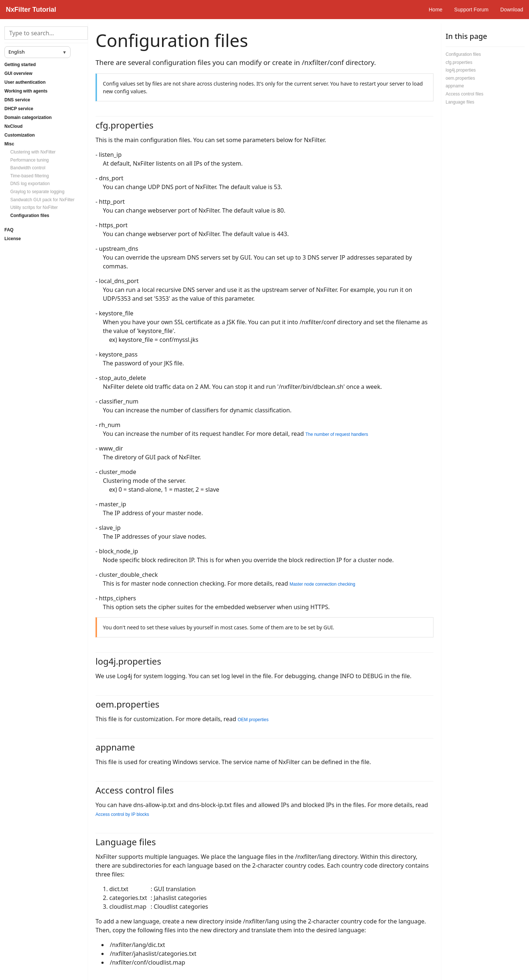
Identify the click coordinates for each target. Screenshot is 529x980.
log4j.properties (461, 70)
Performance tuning (29, 160)
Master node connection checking (322, 584)
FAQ (9, 229)
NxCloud (13, 126)
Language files (460, 102)
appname (455, 85)
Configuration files (29, 215)
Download (511, 9)
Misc (9, 144)
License (12, 238)
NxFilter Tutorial (31, 9)
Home (435, 9)
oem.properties (460, 78)
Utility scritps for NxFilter (34, 207)
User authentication (25, 82)
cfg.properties (459, 62)
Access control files (464, 94)
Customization (19, 135)
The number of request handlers (336, 434)
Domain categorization (28, 117)
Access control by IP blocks (122, 814)
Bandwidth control (27, 167)
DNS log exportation (30, 183)
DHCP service (18, 108)
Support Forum (471, 9)
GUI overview (18, 73)
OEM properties (253, 719)
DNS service (17, 99)
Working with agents (25, 91)
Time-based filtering (29, 175)
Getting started (20, 64)
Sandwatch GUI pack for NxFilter (42, 199)
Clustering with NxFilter (32, 152)
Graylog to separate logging (37, 191)
